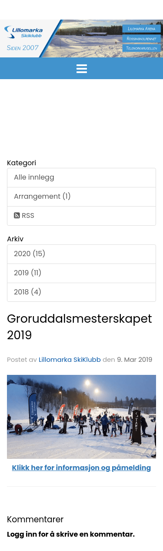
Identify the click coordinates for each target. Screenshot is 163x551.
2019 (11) (28, 273)
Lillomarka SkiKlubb (70, 359)
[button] (81, 67)
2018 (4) (27, 292)
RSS (24, 215)
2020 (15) (29, 254)
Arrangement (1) (42, 196)
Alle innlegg (34, 177)
